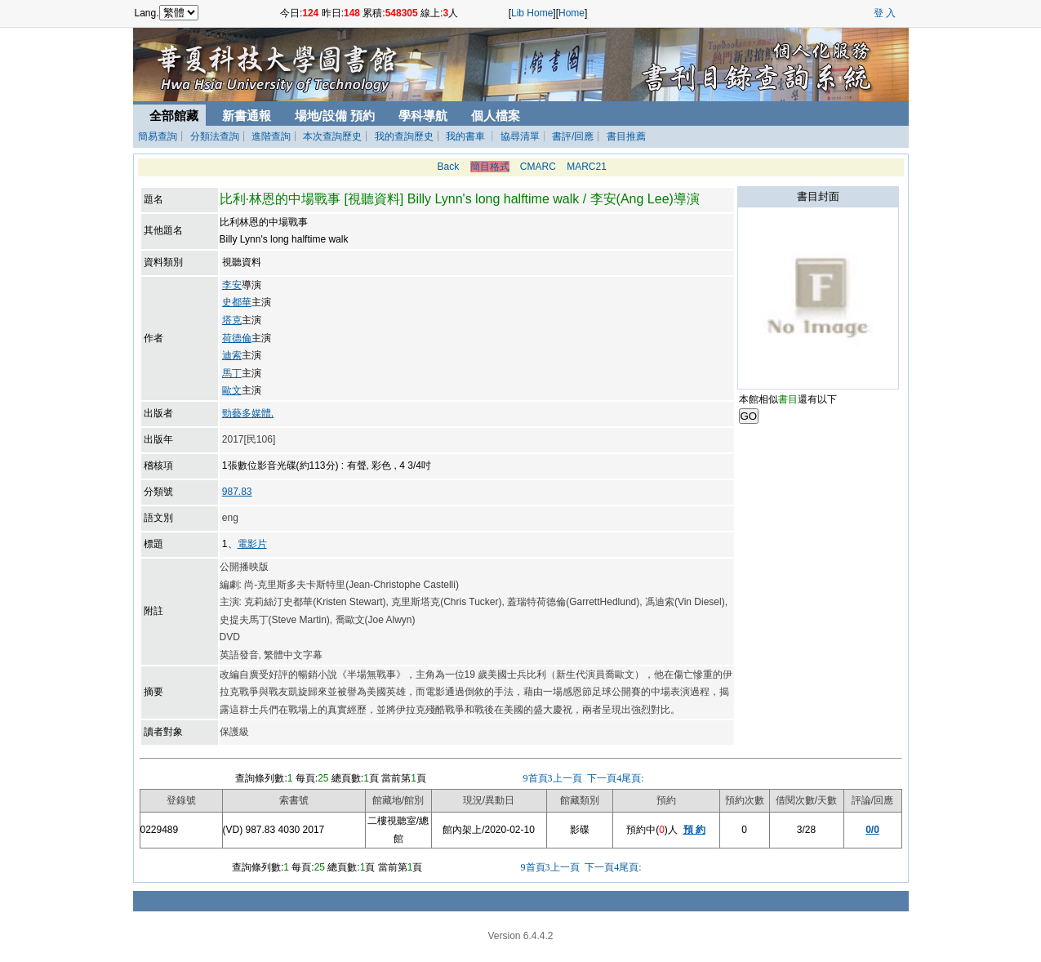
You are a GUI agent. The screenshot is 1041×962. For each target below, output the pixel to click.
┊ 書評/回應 (567, 136)
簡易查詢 (157, 136)
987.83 (237, 491)
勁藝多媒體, (248, 413)
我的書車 (465, 136)
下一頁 (603, 778)
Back (448, 166)
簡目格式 (489, 166)
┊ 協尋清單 (513, 136)
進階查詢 (271, 136)
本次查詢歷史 (332, 136)
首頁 (535, 778)
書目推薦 (626, 136)
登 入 (885, 13)
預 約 (694, 829)
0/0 (872, 829)
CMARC (538, 166)
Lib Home (532, 13)
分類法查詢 (214, 136)
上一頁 (566, 778)
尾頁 (632, 778)
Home (571, 13)
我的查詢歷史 (404, 136)
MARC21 (587, 166)
